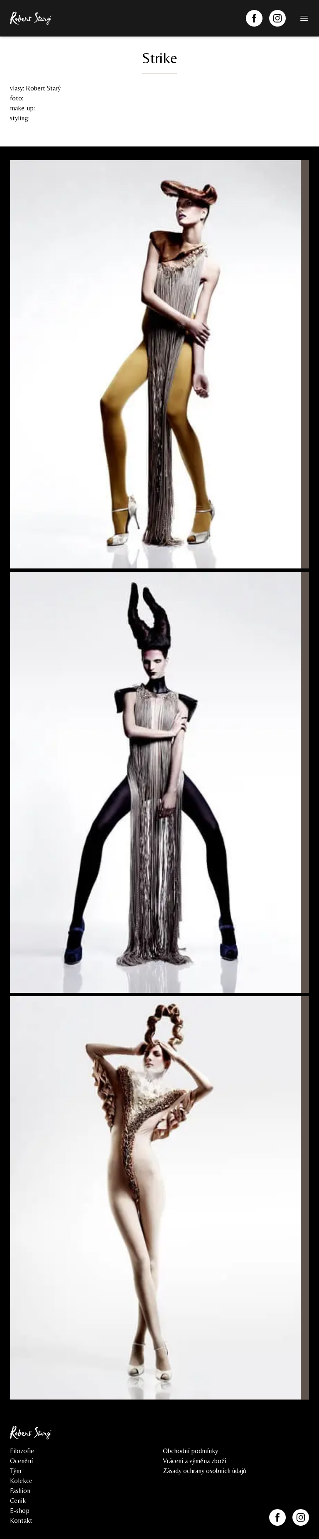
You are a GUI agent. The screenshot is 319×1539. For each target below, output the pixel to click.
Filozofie (22, 1451)
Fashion (20, 1491)
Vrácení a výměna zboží (194, 1461)
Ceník (18, 1501)
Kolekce (21, 1481)
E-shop (19, 1511)
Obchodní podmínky (190, 1451)
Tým (15, 1471)
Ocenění (21, 1461)
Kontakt (21, 1520)
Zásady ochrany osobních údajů (204, 1471)
